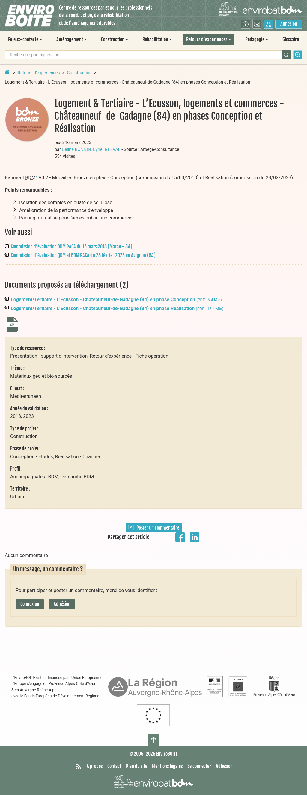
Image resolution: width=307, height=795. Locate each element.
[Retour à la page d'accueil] (7, 71)
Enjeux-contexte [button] (23, 40)
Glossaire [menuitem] (290, 40)
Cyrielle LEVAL (107, 149)
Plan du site (136, 766)
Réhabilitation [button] (155, 40)
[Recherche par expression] (143, 54)
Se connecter (199, 766)
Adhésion (288, 24)
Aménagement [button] (69, 40)
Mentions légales (167, 766)
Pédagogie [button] (254, 40)
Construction (79, 72)
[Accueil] (29, 16)
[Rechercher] (286, 54)
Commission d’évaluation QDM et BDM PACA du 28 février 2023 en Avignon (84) (83, 255)
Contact (114, 766)
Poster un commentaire (153, 528)
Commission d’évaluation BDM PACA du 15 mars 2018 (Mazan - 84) (71, 247)
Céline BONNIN (76, 149)
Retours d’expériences (39, 72)
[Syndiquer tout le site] (78, 766)
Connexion (29, 604)
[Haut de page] (153, 740)
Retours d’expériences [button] (206, 40)
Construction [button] (112, 40)
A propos (95, 766)
